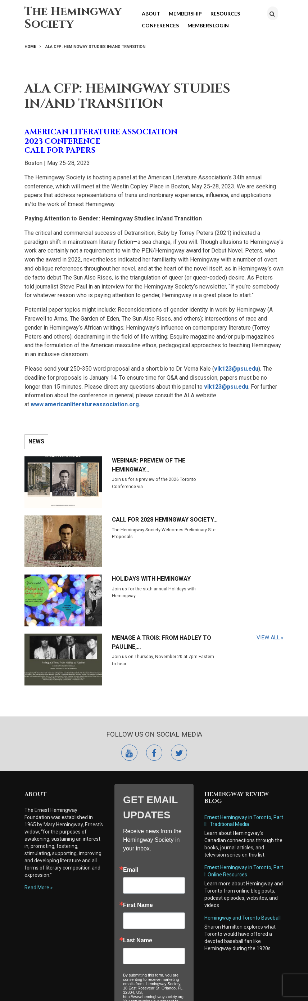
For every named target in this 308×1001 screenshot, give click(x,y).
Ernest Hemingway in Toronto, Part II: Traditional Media (243, 687)
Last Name (137, 807)
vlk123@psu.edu (236, 368)
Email (131, 737)
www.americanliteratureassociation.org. (87, 404)
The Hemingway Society (73, 18)
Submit (154, 915)
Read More (36, 755)
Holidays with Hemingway (105, 512)
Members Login (208, 25)
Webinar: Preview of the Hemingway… (113, 465)
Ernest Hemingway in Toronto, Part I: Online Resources (243, 738)
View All (268, 549)
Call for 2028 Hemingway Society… (244, 465)
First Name (138, 772)
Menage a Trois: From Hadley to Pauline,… (246, 512)
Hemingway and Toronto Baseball (242, 785)
